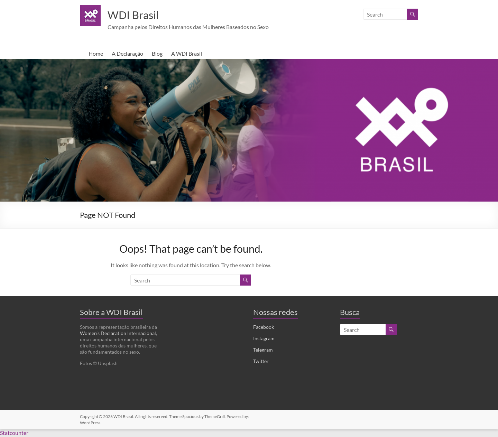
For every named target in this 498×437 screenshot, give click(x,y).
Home (96, 54)
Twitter (261, 362)
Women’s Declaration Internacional (118, 334)
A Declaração (127, 54)
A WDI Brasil (186, 54)
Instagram (264, 339)
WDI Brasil (137, 14)
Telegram (263, 350)
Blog (157, 54)
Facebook (263, 328)
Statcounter (14, 433)
